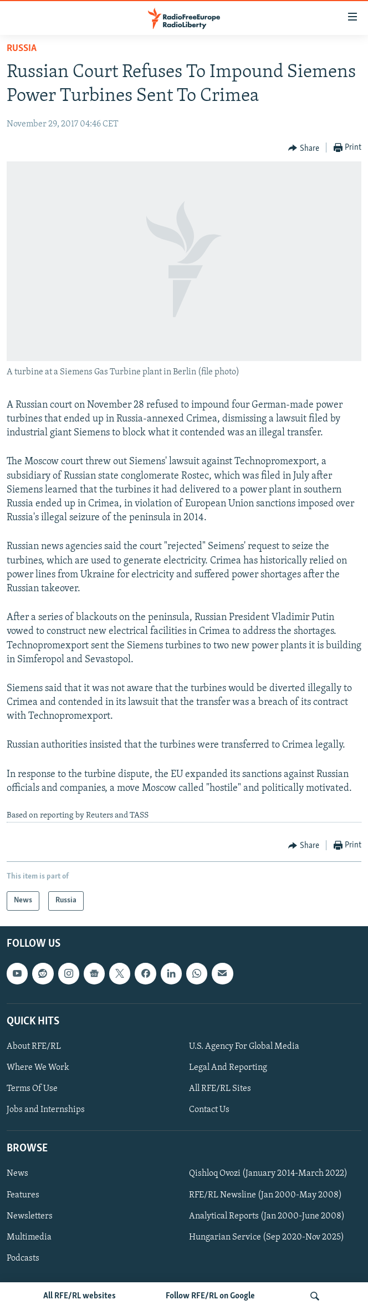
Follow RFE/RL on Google (210, 1296)
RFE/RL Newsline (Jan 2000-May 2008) (265, 1194)
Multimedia (29, 1236)
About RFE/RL (34, 1046)
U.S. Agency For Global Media (244, 1046)
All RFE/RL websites (79, 1296)
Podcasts (23, 1257)
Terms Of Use (32, 1088)
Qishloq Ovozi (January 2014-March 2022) (268, 1173)
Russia (22, 48)
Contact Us (209, 1109)
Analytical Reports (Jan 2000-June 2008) (267, 1215)
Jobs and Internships (46, 1109)
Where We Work (38, 1067)
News (17, 1173)
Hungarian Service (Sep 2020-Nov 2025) (266, 1236)
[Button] (303, 148)
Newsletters (30, 1215)
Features (23, 1194)
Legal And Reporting (228, 1067)
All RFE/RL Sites (220, 1088)
